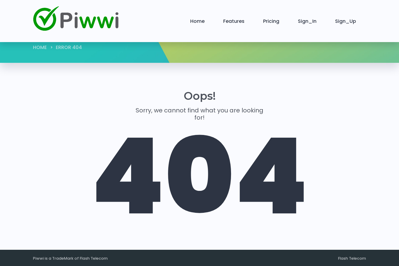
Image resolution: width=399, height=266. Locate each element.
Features (233, 21)
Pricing (271, 21)
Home (197, 21)
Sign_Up (345, 21)
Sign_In (307, 21)
